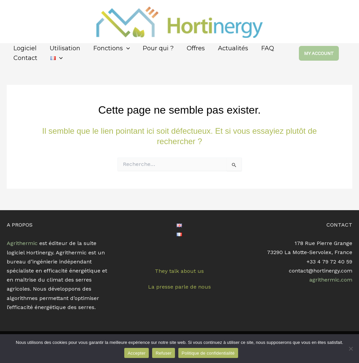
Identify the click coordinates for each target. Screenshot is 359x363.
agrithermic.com (330, 280)
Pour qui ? (154, 48)
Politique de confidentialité (208, 353)
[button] (325, 53)
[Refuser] (350, 348)
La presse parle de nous (179, 287)
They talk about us (179, 271)
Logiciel (24, 48)
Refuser (163, 353)
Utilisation (63, 48)
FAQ (261, 48)
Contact (25, 58)
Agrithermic (22, 243)
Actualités (228, 48)
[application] (123, 48)
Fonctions (109, 48)
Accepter (136, 353)
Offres (191, 48)
